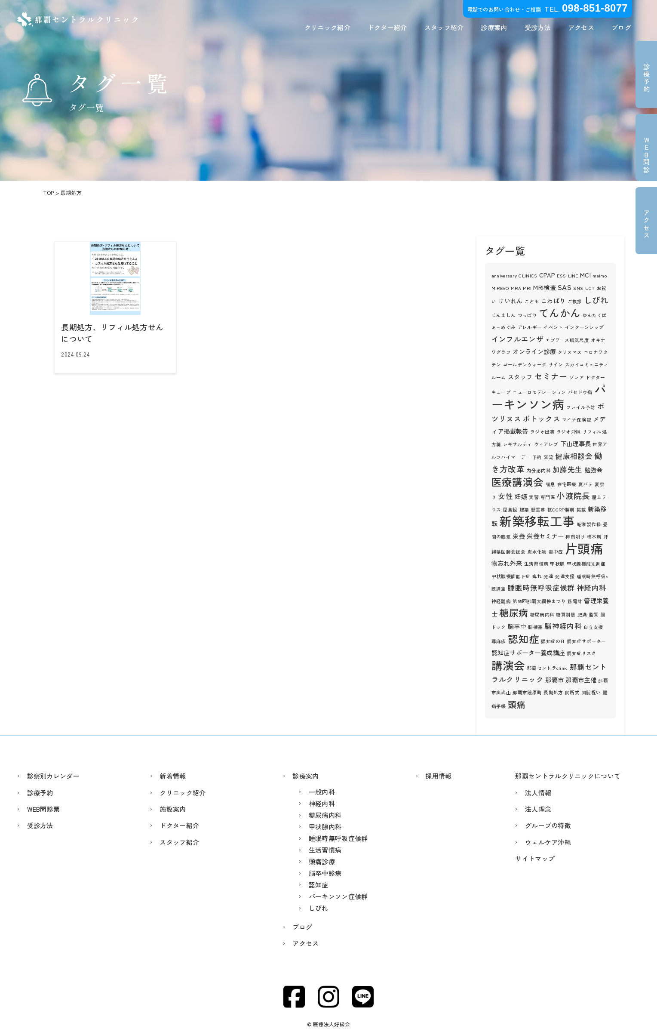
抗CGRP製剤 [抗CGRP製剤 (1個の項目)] (560, 509)
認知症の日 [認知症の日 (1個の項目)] (553, 641)
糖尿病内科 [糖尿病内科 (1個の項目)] (542, 614)
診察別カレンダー (53, 775)
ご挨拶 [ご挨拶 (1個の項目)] (575, 301)
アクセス (581, 27)
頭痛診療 (322, 861)
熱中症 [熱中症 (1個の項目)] (556, 551)
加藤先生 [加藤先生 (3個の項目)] (567, 469)
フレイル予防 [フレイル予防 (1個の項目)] (581, 407)
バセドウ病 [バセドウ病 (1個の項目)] (580, 392)
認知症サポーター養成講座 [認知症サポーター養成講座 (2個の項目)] (528, 652)
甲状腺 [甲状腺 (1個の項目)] (557, 564)
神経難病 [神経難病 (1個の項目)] (501, 601)
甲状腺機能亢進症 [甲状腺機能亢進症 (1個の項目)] (586, 564)
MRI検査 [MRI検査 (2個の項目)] (544, 287)
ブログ (621, 27)
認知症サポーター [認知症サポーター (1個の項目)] (586, 641)
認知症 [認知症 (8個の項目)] (523, 638)
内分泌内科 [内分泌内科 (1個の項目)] (538, 470)
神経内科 (322, 803)
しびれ (318, 907)
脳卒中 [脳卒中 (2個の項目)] (517, 626)
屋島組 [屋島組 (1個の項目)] (510, 509)
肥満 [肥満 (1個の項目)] (582, 614)
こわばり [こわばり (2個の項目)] (553, 300)
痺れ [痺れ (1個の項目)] (537, 576)
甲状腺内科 (325, 826)
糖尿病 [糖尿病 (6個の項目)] (513, 612)
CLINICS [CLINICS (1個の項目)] (528, 275)
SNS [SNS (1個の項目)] (578, 288)
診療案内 (494, 27)
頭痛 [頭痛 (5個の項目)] (516, 704)
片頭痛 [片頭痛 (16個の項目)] (584, 548)
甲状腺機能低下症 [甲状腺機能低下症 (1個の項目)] (510, 576)
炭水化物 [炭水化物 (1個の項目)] (536, 551)
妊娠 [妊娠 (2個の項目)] (521, 496)
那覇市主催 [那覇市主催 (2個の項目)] (580, 679)
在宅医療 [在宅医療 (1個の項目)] (567, 484)
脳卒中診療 (325, 873)
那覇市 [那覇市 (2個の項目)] (554, 679)
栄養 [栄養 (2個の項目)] (519, 535)
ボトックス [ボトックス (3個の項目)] (541, 418)
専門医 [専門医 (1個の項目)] (547, 497)
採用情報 (438, 775)
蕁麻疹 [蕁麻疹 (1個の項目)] (498, 641)
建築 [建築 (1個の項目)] (524, 509)
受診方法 (538, 27)
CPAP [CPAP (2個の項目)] (547, 274)
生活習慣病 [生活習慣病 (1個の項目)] (536, 564)
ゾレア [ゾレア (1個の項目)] (576, 377)
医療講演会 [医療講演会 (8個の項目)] (517, 481)
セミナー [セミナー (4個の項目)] (551, 376)
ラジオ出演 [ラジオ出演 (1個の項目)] (542, 431)
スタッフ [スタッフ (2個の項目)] (520, 376)
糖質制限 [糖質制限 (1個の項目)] (565, 614)
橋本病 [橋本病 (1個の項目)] (594, 536)
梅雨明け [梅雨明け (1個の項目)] (575, 536)
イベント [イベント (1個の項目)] (553, 327)
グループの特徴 (548, 825)
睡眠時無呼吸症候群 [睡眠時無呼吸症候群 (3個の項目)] (541, 587)
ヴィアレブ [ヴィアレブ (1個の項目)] (546, 444)
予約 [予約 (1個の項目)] (537, 457)
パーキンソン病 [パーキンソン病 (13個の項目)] (548, 396)
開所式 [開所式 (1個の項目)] (572, 692)
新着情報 (173, 775)
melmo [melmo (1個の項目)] (600, 275)
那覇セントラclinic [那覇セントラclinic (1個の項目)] (547, 668)
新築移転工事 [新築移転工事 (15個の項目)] (537, 521)
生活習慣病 (325, 849)
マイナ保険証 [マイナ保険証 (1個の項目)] (576, 419)
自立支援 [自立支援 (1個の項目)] (593, 627)
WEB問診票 (43, 808)
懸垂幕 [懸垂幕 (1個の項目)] (538, 509)
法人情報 (538, 792)
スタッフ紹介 (444, 27)
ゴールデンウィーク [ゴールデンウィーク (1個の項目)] (525, 364)
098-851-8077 (595, 8)
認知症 (318, 884)
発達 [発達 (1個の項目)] (548, 576)
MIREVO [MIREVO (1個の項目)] (500, 288)
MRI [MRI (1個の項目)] (527, 288)
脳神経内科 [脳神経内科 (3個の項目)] (563, 626)
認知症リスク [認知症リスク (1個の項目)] (581, 653)
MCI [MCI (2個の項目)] (585, 274)
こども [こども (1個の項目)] (532, 301)
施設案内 (173, 808)
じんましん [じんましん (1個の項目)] (503, 315)
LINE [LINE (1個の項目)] (573, 275)
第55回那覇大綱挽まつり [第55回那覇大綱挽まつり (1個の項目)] (539, 601)
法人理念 (538, 808)
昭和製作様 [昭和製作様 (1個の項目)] (589, 524)
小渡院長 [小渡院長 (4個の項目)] (573, 495)
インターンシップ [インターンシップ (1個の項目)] (584, 327)
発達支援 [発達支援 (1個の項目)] (564, 576)
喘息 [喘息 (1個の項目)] (551, 484)
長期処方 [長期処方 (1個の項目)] (553, 692)
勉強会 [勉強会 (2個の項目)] (593, 469)
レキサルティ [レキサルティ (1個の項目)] (517, 444)
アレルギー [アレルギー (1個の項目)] (530, 327)
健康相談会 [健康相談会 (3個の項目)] (574, 456)
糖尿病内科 (325, 814)
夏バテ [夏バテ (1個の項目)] (585, 484)
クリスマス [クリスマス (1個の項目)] (570, 352)
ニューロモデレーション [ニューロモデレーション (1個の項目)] (539, 392)
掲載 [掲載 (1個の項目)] (581, 509)
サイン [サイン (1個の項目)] (556, 364)
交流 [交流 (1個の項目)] (548, 457)
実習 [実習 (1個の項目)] (534, 497)
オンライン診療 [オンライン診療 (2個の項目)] (534, 351)
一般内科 (322, 791)
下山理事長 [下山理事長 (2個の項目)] (575, 443)
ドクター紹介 (387, 27)
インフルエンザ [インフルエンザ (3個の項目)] (517, 339)
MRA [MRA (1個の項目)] (516, 288)
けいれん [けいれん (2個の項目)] (510, 300)
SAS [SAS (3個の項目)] (564, 287)
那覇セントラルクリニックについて (567, 775)
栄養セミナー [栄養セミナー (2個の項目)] (545, 535)
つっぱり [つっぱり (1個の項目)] (527, 315)
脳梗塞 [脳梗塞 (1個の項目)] (535, 627)
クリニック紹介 (327, 27)
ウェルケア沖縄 (548, 842)
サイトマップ (535, 858)
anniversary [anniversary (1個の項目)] (504, 275)
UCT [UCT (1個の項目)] (590, 288)
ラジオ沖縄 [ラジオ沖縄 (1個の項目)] (568, 431)
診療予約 (40, 792)
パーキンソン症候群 (338, 896)
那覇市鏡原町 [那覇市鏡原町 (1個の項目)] (527, 692)
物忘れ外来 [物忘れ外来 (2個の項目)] (506, 562)
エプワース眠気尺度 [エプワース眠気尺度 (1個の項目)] (567, 340)
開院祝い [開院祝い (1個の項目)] (591, 692)
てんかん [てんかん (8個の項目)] (559, 312)
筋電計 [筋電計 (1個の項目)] (575, 601)
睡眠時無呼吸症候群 (338, 838)
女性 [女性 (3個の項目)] (505, 496)
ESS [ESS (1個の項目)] (561, 275)
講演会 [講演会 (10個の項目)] (508, 665)
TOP (48, 193)
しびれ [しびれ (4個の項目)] (596, 299)
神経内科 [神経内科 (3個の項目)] (591, 587)
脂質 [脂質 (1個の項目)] (594, 614)
